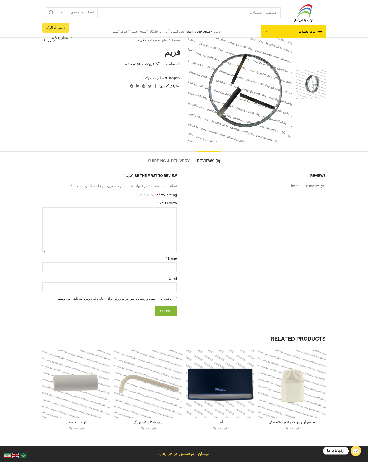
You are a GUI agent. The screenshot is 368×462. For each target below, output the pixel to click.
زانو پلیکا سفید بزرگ (148, 422)
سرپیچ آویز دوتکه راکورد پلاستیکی (292, 422)
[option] (311, 52)
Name (171, 258)
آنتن (220, 422)
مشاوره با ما (60, 37)
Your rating (168, 195)
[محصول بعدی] (44, 40)
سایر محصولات (157, 40)
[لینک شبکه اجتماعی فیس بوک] (155, 86)
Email (171, 278)
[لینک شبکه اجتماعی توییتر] (150, 86)
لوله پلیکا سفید (76, 422)
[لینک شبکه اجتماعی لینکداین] (137, 86)
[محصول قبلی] (54, 40)
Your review (167, 203)
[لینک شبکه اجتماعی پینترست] (143, 86)
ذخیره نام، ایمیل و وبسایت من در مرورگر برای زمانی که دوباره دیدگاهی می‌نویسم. (114, 298)
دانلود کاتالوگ (55, 27)
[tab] (208, 158)
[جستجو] (163, 12)
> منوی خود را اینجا (199, 31)
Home (175, 40)
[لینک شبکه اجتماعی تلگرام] (132, 86)
